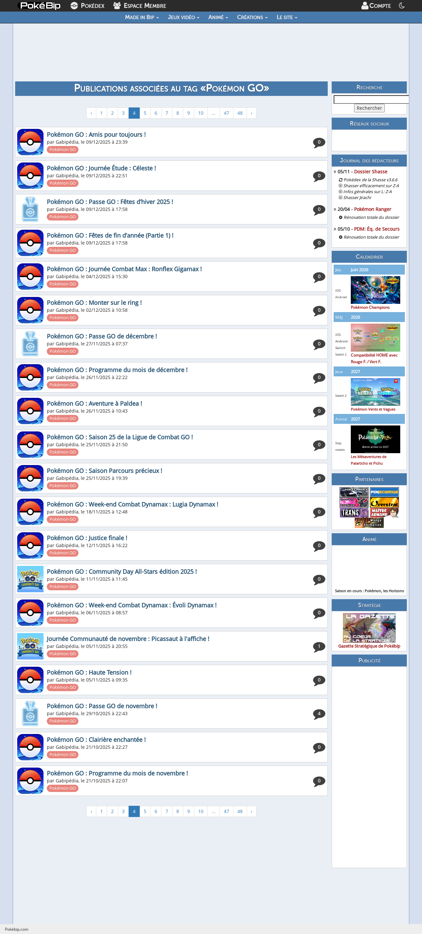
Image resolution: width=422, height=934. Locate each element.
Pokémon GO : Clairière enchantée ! (96, 740)
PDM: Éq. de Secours (377, 229)
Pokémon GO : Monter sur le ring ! (94, 302)
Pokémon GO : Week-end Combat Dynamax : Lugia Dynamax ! (132, 504)
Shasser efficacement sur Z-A (371, 186)
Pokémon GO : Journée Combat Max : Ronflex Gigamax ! (124, 269)
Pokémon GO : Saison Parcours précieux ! (104, 471)
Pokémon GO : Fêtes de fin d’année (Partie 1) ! (110, 235)
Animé (218, 17)
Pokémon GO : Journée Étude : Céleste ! (101, 168)
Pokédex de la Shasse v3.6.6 (370, 180)
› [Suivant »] (251, 113)
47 (226, 113)
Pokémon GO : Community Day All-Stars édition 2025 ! (122, 571)
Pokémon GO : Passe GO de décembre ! (102, 336)
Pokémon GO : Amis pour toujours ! (96, 134)
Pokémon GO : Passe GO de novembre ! (102, 706)
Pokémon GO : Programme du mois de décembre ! (117, 370)
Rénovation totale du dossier (371, 217)
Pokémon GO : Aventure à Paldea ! (94, 403)
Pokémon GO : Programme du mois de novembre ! (117, 773)
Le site (287, 17)
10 (200, 113)
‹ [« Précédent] (91, 113)
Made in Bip (142, 17)
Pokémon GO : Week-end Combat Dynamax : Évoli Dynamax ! (132, 605)
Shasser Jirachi (357, 197)
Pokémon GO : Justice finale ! (87, 538)
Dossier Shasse (370, 171)
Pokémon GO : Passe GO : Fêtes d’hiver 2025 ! (110, 202)
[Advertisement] (369, 767)
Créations (252, 17)
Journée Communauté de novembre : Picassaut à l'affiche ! (128, 639)
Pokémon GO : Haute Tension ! (89, 672)
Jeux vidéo (183, 17)
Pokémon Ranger (372, 209)
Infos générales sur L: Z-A (367, 191)
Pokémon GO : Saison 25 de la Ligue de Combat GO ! (120, 437)
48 (240, 113)
